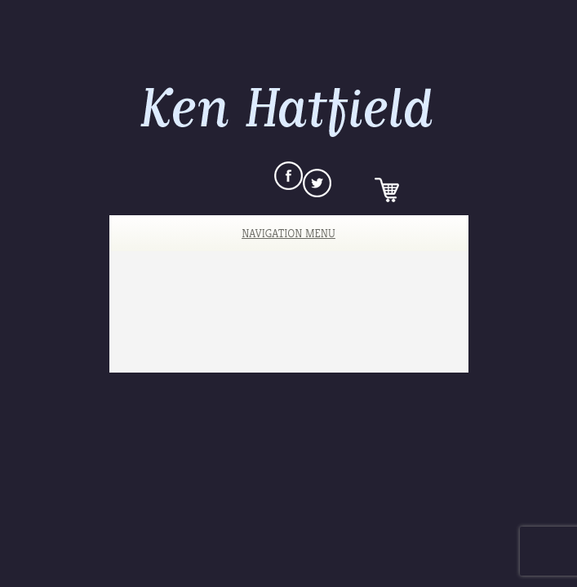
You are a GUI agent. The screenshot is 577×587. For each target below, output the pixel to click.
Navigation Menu (277, 233)
